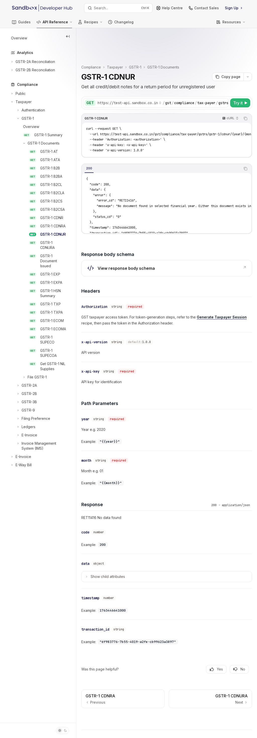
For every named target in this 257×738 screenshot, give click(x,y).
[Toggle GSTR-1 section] (22, 118)
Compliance (110, 41)
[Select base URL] (148, 76)
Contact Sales (204, 8)
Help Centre (169, 8)
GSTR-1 (154, 41)
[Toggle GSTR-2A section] (23, 385)
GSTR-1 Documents (182, 41)
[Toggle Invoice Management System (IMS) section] (38, 445)
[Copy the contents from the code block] (245, 92)
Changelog (121, 24)
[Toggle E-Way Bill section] (21, 465)
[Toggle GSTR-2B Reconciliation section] (32, 70)
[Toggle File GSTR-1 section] (28, 377)
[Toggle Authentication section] (27, 110)
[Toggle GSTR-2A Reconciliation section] (32, 62)
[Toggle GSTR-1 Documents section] (34, 143)
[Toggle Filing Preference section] (30, 419)
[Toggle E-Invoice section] (23, 435)
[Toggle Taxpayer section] (21, 102)
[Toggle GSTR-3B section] (23, 402)
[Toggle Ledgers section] (22, 427)
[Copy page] (227, 50)
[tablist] (170, 142)
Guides (21, 24)
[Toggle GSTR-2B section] (23, 394)
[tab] (108, 142)
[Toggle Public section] (18, 94)
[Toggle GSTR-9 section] (22, 410)
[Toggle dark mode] (62, 730)
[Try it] (240, 76)
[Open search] (118, 8)
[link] (176, 242)
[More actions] (247, 50)
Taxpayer (134, 41)
